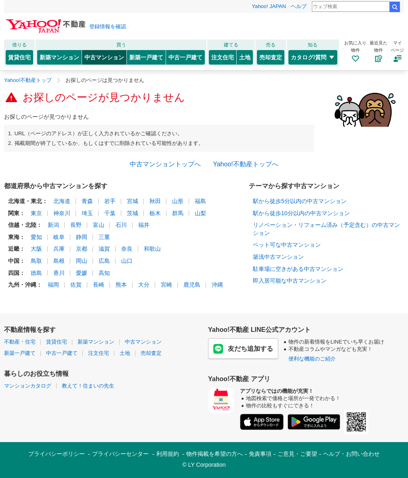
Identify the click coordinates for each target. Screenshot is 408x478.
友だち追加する (243, 348)
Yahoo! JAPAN (269, 6)
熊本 (121, 284)
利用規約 (167, 454)
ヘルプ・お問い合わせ (351, 454)
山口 (126, 261)
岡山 (81, 261)
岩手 (110, 201)
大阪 (36, 248)
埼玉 (87, 213)
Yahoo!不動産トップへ (245, 164)
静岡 (81, 237)
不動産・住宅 (20, 342)
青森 (87, 201)
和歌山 (152, 248)
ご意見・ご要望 (297, 454)
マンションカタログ (27, 386)
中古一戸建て (185, 57)
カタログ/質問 (313, 57)
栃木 (155, 213)
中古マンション (104, 57)
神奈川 (61, 213)
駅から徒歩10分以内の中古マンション (301, 213)
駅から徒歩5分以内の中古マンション (300, 201)
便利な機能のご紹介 (312, 359)
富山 (98, 225)
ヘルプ (299, 6)
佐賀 (76, 284)
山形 (177, 201)
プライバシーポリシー (56, 454)
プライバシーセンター (120, 454)
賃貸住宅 (19, 57)
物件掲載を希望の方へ (214, 454)
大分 (143, 284)
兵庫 (59, 248)
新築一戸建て (146, 57)
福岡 (53, 284)
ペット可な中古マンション (287, 244)
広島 (104, 261)
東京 (36, 213)
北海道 (61, 201)
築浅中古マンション (278, 257)
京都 (81, 248)
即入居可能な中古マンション (289, 280)
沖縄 (217, 284)
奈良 (126, 248)
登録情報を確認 (107, 26)
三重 (104, 237)
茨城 (132, 213)
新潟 (53, 225)
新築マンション (59, 57)
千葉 (110, 213)
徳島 (36, 273)
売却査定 (270, 57)
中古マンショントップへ (165, 164)
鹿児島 (191, 284)
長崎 (98, 284)
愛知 (36, 237)
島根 (59, 261)
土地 (244, 57)
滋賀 (104, 248)
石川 (121, 225)
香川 (59, 273)
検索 (394, 7)
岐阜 (59, 237)
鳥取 (36, 261)
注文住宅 (222, 57)
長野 (76, 225)
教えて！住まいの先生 (88, 386)
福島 (200, 201)
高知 (104, 273)
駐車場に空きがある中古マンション (298, 269)
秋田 (155, 201)
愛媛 (81, 273)
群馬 (177, 213)
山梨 (200, 213)
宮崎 (166, 284)
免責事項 (260, 454)
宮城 (132, 201)
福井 (143, 225)
